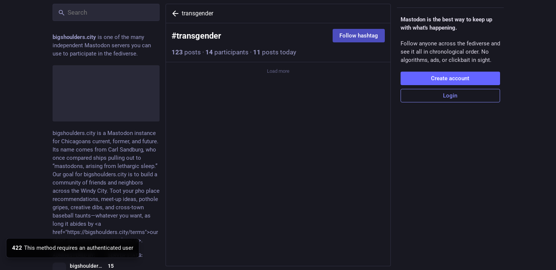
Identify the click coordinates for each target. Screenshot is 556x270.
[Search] (106, 12)
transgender (197, 13)
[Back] (174, 13)
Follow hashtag (358, 35)
